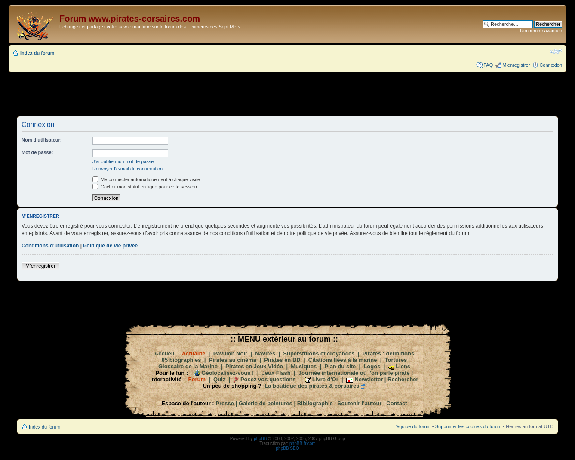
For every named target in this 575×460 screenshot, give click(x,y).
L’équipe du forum (411, 426)
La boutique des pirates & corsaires (311, 386)
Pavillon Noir (230, 353)
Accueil (164, 353)
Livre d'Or (325, 379)
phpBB (260, 438)
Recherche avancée (541, 30)
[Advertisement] (287, 93)
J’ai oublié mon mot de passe (123, 161)
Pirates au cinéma (233, 360)
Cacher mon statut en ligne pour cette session (144, 186)
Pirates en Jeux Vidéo (254, 366)
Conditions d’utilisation (50, 246)
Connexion (550, 65)
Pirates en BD (282, 360)
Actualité (194, 353)
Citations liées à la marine (342, 360)
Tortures (396, 360)
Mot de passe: (37, 152)
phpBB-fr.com (302, 443)
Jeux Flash (276, 373)
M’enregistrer (516, 65)
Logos (371, 366)
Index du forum (37, 53)
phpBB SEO (287, 448)
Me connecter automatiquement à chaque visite (146, 179)
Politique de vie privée (110, 246)
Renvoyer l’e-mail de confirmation (127, 168)
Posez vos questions (268, 379)
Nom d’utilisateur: (42, 139)
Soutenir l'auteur (360, 403)
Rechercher (402, 379)
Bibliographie (315, 403)
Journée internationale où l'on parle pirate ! (355, 373)
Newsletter (368, 379)
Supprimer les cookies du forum (468, 426)
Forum (197, 379)
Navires (265, 353)
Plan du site (340, 366)
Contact (396, 403)
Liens (403, 366)
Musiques (304, 366)
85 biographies (181, 360)
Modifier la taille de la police (556, 51)
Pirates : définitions (389, 353)
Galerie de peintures (265, 403)
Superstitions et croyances (318, 353)
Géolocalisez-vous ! (227, 373)
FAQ (488, 65)
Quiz (219, 379)
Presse (224, 403)
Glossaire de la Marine (188, 366)
